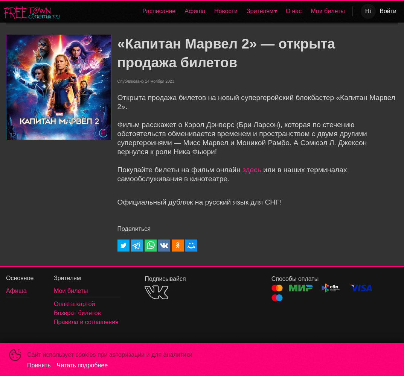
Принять (39, 365)
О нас (294, 11)
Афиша (194, 11)
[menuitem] (159, 11)
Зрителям (260, 11)
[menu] (207, 11)
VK (156, 292)
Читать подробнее (82, 365)
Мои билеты (328, 11)
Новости (226, 11)
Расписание (158, 11)
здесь (251, 170)
